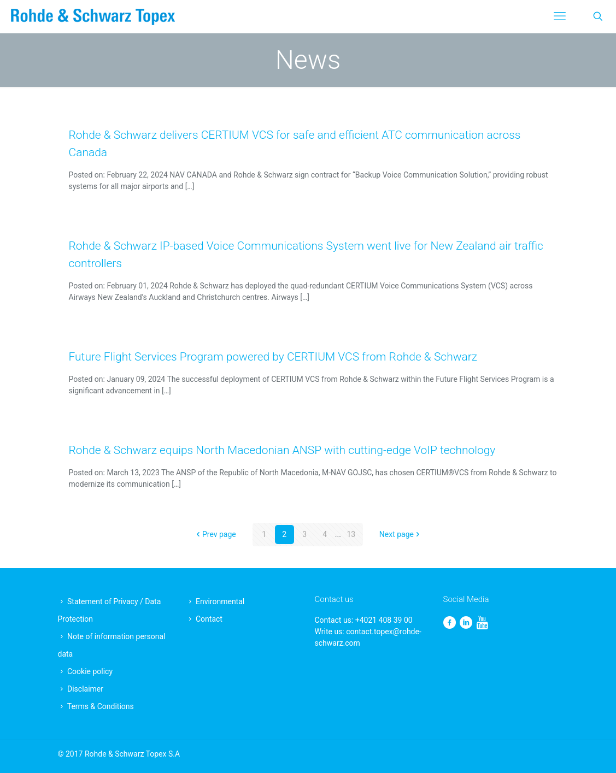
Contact (209, 619)
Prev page (215, 534)
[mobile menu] (559, 16)
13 (351, 534)
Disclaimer (85, 689)
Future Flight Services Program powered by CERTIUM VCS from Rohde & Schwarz (273, 356)
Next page (400, 534)
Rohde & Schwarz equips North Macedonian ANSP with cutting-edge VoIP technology (282, 450)
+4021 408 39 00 (384, 620)
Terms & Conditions (100, 706)
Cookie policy (90, 671)
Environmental (220, 601)
